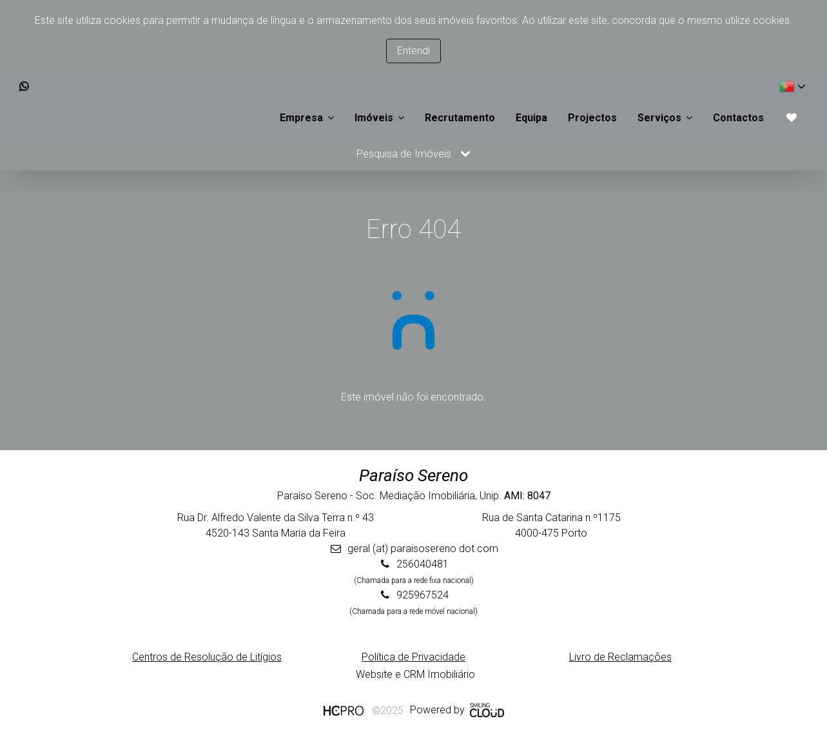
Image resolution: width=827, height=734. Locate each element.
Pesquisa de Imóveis (413, 154)
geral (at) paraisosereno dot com (422, 548)
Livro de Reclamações (620, 657)
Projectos (592, 118)
